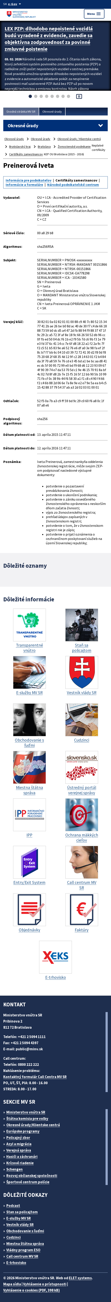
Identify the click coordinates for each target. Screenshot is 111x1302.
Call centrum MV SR (22, 1256)
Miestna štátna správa (25, 1243)
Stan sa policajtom (22, 1211)
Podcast (13, 1205)
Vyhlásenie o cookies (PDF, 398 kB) (31, 1290)
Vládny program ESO (23, 1250)
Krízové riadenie (20, 1163)
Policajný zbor (18, 1137)
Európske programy (23, 1131)
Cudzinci (13, 1237)
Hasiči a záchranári (22, 1156)
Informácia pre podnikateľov (28, 180)
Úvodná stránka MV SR (21, 111)
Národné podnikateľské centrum (73, 184)
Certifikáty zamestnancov (26, 154)
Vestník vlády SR (20, 1224)
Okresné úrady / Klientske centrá (79, 139)
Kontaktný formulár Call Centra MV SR (35, 1076)
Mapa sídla (12, 1284)
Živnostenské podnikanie (74, 146)
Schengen (14, 1169)
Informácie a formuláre (24, 184)
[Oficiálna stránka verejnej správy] (15, 4)
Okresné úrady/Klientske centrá (33, 1124)
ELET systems (80, 1278)
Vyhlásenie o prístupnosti (44, 1284)
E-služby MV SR (18, 1218)
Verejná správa (18, 1150)
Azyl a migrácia (18, 1143)
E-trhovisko (16, 1262)
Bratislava (44, 146)
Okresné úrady (52, 111)
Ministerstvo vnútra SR (25, 1112)
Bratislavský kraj (20, 146)
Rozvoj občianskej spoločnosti (31, 1175)
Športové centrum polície (27, 1182)
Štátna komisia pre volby (27, 1118)
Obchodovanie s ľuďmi (25, 1231)
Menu (94, 13)
